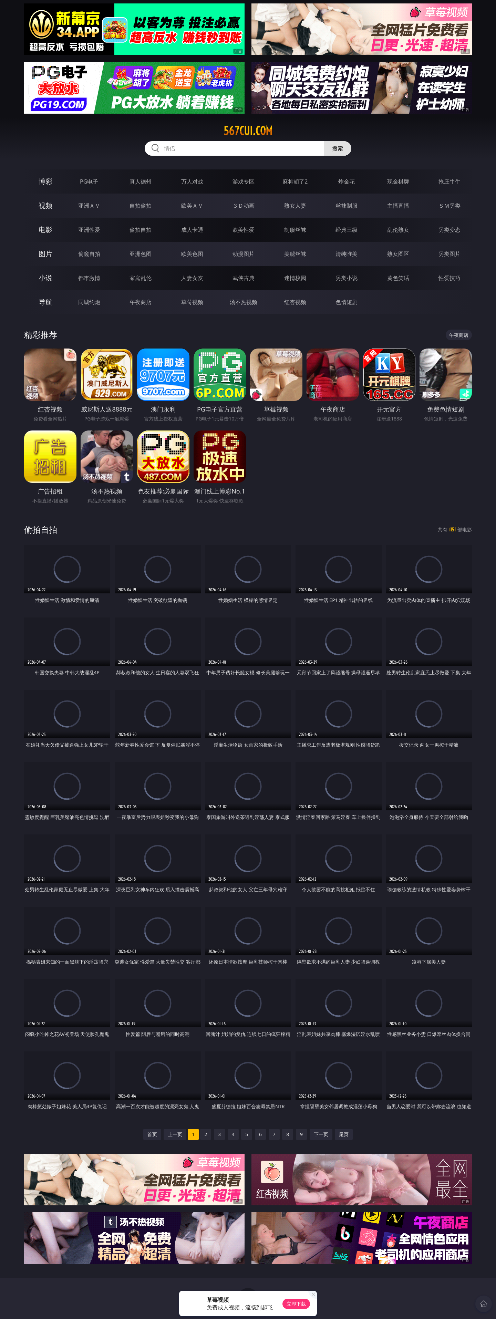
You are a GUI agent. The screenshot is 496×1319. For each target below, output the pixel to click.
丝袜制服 (346, 205)
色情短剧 (346, 302)
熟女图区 (398, 254)
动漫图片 (243, 254)
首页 (152, 1134)
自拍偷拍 (141, 205)
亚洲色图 (141, 254)
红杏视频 (295, 302)
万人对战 (192, 181)
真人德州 (141, 181)
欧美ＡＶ (192, 205)
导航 (45, 302)
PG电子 (89, 181)
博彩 (45, 181)
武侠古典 (243, 278)
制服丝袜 (295, 229)
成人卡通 (192, 229)
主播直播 (398, 205)
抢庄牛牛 (449, 181)
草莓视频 (192, 302)
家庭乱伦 (141, 278)
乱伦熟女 (398, 229)
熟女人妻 (295, 205)
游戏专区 (243, 181)
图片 (45, 253)
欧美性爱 (243, 229)
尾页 (344, 1134)
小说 (45, 277)
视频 (45, 205)
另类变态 (449, 229)
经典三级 (346, 229)
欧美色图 (192, 254)
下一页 (321, 1134)
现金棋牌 (398, 181)
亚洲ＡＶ (89, 205)
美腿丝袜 (295, 254)
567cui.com (248, 131)
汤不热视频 (243, 302)
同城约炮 (89, 302)
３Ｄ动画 (243, 205)
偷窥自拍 (89, 254)
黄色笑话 (398, 278)
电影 (45, 229)
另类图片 (449, 254)
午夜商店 (141, 302)
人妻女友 (192, 278)
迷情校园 (295, 278)
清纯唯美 (346, 254)
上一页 (175, 1134)
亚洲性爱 (89, 229)
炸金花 (346, 181)
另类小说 (346, 278)
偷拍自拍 (141, 229)
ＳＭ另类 (449, 205)
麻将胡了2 (295, 181)
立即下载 (296, 1303)
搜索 (337, 148)
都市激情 (89, 278)
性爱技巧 (449, 278)
